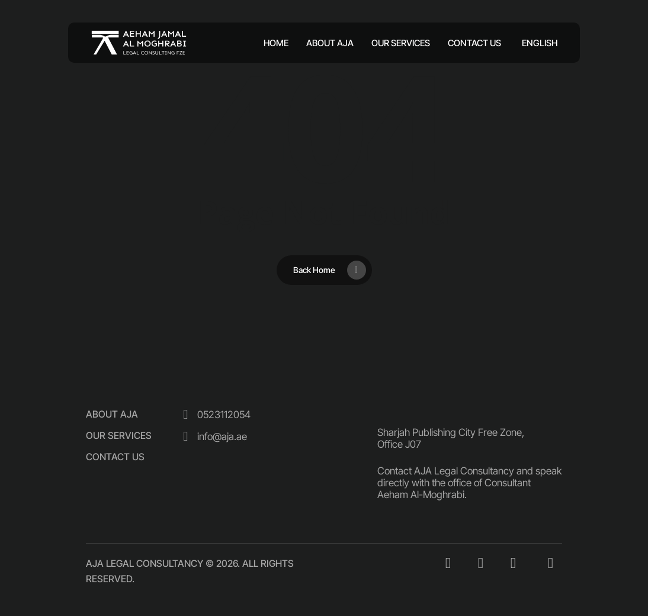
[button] (112, 414)
